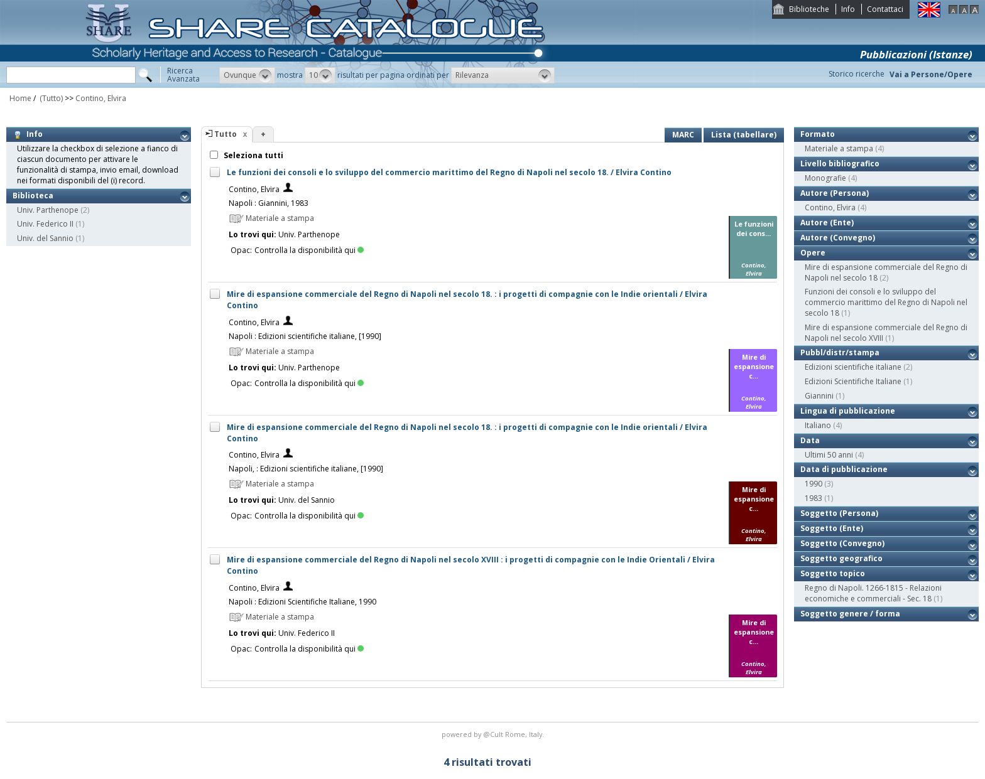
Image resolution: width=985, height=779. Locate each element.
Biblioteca (33, 195)
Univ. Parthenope (48, 210)
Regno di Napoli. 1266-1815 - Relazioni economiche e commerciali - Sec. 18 (873, 593)
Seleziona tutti (252, 155)
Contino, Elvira (100, 98)
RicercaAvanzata (183, 75)
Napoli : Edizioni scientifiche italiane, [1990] (305, 336)
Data (810, 440)
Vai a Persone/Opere (931, 74)
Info (848, 9)
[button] (247, 75)
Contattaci (885, 9)
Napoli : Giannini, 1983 (268, 203)
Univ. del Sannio (45, 238)
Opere (812, 252)
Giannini (819, 395)
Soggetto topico (832, 573)
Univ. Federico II (45, 223)
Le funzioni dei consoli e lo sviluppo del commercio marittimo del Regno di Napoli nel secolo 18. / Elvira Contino (449, 172)
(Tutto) (50, 98)
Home (20, 98)
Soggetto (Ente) (831, 528)
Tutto (225, 134)
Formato (817, 134)
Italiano (818, 425)
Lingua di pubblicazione (847, 411)
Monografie (825, 178)
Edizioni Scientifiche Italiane (853, 381)
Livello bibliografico (839, 163)
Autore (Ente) (827, 222)
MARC (683, 134)
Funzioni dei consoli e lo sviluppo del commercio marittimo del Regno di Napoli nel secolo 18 (886, 302)
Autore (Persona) (834, 193)
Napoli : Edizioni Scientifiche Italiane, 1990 (302, 601)
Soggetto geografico (841, 558)
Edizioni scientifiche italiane (853, 367)
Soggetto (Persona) (839, 513)
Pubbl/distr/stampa (839, 352)
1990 (813, 483)
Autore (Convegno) (837, 237)
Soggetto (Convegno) (842, 543)
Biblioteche (809, 9)
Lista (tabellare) (743, 134)
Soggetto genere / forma (850, 613)
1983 (813, 498)
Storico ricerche (856, 73)
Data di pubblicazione (844, 469)
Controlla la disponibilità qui (309, 250)
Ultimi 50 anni (829, 454)
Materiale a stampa (839, 148)
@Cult (494, 734)
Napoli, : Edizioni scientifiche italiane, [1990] (306, 468)
